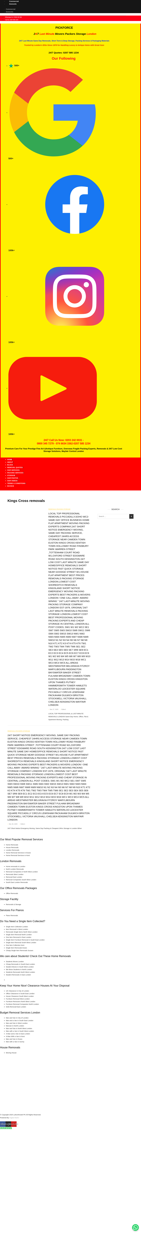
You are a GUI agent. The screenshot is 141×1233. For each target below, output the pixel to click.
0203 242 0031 (73, 440)
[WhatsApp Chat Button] (135, 1227)
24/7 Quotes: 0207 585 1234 (64, 52)
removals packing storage (59, 509)
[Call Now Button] (6, 1128)
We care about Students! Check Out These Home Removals (35, 956)
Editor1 (63, 709)
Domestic (13, 4)
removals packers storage (19, 731)
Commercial (10, 9)
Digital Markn (14, 1118)
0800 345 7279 (45, 443)
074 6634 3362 (64, 443)
